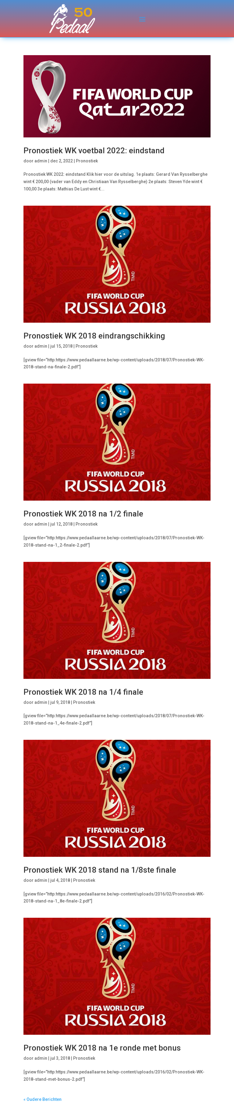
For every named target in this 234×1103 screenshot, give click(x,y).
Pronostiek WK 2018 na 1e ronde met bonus (102, 1047)
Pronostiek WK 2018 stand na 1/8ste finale (99, 869)
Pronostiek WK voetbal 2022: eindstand (94, 150)
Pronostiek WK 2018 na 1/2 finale (83, 513)
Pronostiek (87, 160)
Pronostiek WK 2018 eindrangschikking (94, 335)
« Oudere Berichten (42, 1099)
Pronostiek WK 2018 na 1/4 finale (83, 692)
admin (40, 160)
